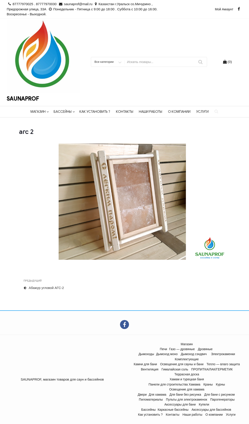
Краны (208, 384)
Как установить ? (94, 112)
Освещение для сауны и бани (181, 364)
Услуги (202, 112)
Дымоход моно (167, 354)
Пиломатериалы (151, 399)
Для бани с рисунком (219, 394)
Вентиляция (149, 369)
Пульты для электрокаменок (186, 399)
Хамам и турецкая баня (187, 379)
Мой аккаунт (224, 9)
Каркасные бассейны (173, 409)
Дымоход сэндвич (194, 354)
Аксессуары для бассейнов (211, 409)
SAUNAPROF (23, 98)
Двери (142, 394)
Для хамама (157, 394)
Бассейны (64, 112)
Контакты (124, 112)
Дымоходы (146, 354)
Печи (163, 349)
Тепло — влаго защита (223, 364)
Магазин (40, 112)
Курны (220, 384)
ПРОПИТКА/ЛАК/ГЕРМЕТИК (212, 369)
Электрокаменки (223, 354)
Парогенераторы (222, 399)
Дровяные (205, 349)
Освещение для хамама (186, 389)
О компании (179, 112)
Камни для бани (145, 364)
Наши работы (150, 112)
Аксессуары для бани (180, 404)
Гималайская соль (175, 369)
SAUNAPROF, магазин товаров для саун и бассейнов (62, 379)
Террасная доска (186, 374)
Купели (204, 404)
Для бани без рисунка (185, 394)
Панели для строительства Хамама (174, 384)
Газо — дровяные (182, 349)
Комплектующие (187, 359)
